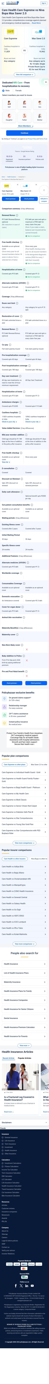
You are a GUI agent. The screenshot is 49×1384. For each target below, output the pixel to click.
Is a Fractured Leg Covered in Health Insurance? (19, 1098)
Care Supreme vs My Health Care (15, 794)
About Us (5, 1231)
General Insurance (11, 1137)
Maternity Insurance (12, 982)
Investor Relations (8, 1254)
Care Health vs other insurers (14, 859)
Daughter (9, 120)
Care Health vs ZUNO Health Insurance (17, 891)
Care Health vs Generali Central (14, 897)
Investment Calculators (13, 1163)
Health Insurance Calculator (11, 1186)
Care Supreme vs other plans (14, 764)
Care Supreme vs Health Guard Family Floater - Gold (21, 779)
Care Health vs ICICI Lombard (14, 922)
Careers (4, 1237)
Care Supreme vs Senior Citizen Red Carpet (19, 806)
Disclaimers (7, 1122)
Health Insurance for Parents (16, 1036)
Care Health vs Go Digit (11, 910)
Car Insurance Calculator (10, 1192)
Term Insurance (10, 1144)
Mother (39, 120)
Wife (24, 107)
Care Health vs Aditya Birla (12, 867)
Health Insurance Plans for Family (18, 991)
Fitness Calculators (11, 1166)
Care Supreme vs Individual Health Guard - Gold (21, 772)
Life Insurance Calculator (10, 1183)
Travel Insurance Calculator (11, 1189)
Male (8, 90)
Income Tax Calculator (10, 1170)
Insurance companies (9, 1212)
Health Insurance (11, 177)
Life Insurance (10, 1141)
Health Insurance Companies (16, 1000)
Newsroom (6, 1215)
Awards (4, 1218)
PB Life (4, 1221)
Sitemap (5, 1234)
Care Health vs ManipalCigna (13, 885)
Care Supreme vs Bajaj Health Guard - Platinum (21, 787)
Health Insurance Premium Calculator (19, 1027)
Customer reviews (8, 1208)
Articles (4, 1205)
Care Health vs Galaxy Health (13, 903)
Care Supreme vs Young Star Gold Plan (17, 824)
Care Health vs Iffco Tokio (12, 928)
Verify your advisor (8, 1250)
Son (39, 107)
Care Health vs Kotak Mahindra (14, 934)
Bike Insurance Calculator (11, 1196)
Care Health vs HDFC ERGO (13, 916)
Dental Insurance (11, 1018)
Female (18, 90)
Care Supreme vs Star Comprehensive (17, 818)
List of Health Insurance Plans (16, 973)
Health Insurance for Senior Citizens (19, 1009)
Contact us (5, 1247)
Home (3, 177)
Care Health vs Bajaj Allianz (13, 873)
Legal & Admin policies (10, 1241)
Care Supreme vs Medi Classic (14, 800)
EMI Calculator (7, 1176)
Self (9, 107)
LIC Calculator (7, 1179)
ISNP (3, 1244)
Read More (36, 23)
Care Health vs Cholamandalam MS (16, 879)
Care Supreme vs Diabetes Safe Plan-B (17, 812)
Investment (9, 1147)
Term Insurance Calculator (11, 1173)
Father (24, 120)
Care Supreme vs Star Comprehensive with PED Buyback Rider (21, 831)
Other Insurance (10, 1154)
